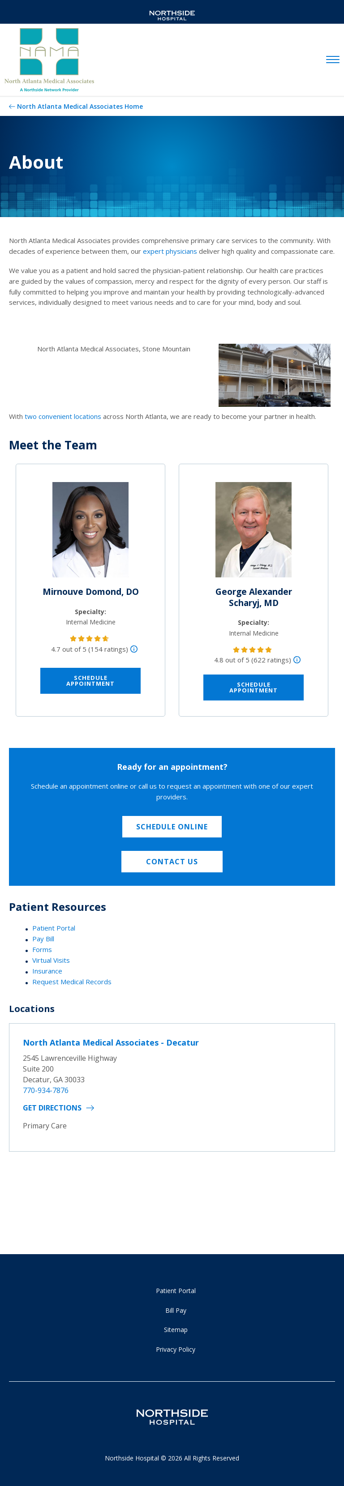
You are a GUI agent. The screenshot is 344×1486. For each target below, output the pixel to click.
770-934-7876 (46, 1090)
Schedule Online (172, 827)
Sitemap (176, 1329)
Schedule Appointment (90, 680)
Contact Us (172, 862)
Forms (42, 949)
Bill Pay (175, 1310)
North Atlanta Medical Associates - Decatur (111, 1042)
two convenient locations (63, 416)
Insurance (47, 970)
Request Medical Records (72, 981)
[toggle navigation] (333, 60)
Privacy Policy (175, 1349)
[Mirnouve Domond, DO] (90, 533)
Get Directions (52, 1108)
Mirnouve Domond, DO (91, 592)
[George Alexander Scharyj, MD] (253, 533)
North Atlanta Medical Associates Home (80, 106)
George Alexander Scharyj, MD (253, 597)
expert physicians (170, 251)
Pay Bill (43, 938)
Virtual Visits (51, 960)
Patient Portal (53, 927)
